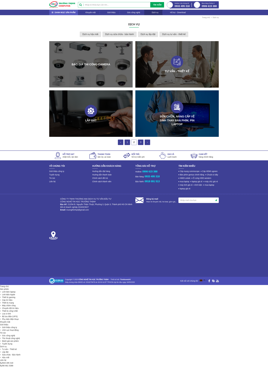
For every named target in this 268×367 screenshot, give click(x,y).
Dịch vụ (155, 12)
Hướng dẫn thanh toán (102, 175)
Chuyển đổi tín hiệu (10, 308)
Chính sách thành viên (101, 181)
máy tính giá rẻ (186, 185)
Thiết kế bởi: (120, 279)
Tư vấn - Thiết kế (9, 349)
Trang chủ (206, 17)
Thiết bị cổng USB (10, 311)
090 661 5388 (7, 366)
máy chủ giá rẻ (211, 181)
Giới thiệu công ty (56, 171)
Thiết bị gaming (8, 297)
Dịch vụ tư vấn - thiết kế (174, 34)
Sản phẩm (4, 289)
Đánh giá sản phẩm (10, 341)
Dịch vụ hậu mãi (90, 34)
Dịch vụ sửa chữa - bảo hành (119, 34)
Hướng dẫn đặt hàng (101, 171)
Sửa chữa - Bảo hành (11, 355)
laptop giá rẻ (197, 181)
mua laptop (184, 181)
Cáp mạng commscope (189, 171)
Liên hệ (52, 181)
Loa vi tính (6, 314)
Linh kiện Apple (8, 294)
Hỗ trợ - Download (178, 12)
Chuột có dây (212, 175)
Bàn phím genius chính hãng (192, 175)
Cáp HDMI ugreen (210, 171)
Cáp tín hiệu (7, 300)
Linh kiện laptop (8, 292)
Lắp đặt (5, 352)
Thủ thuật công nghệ (11, 338)
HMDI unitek (185, 178)
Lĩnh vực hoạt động (10, 330)
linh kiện (198, 185)
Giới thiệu (111, 12)
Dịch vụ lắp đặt (148, 34)
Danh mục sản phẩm (65, 12)
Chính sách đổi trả (100, 178)
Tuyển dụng (54, 175)
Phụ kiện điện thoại (10, 319)
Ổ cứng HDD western (202, 178)
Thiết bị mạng (8, 303)
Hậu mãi (5, 357)
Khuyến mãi (90, 12)
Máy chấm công (9, 305)
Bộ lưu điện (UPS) (10, 316)
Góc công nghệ (133, 12)
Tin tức (52, 178)
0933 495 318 (7, 363)
